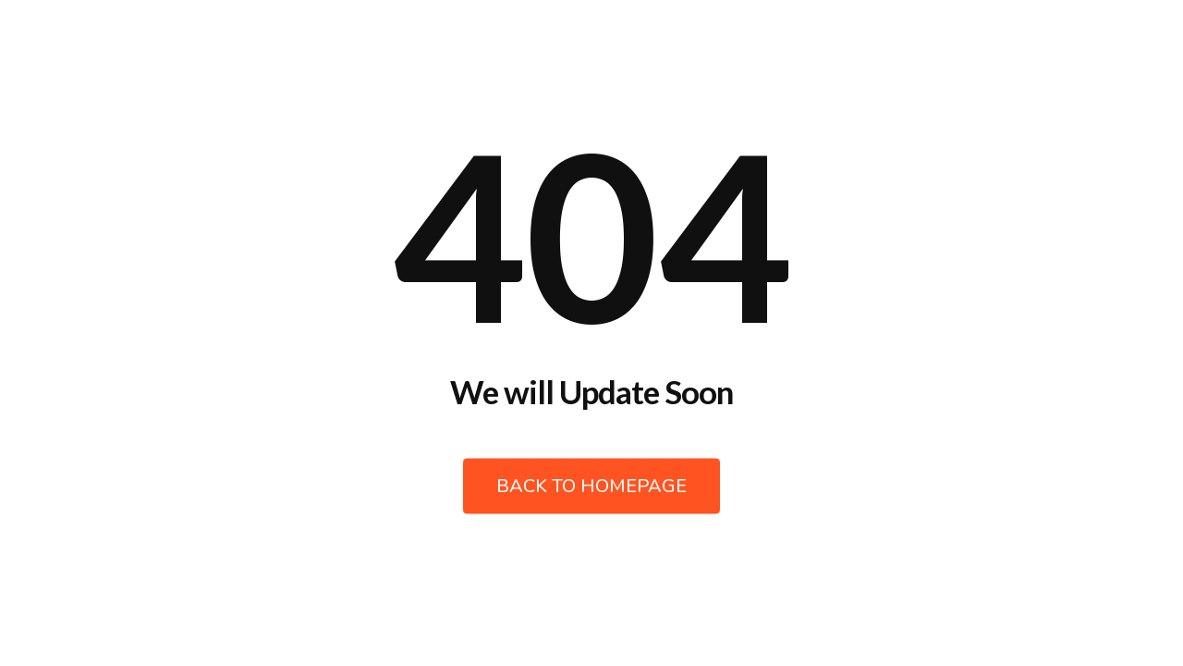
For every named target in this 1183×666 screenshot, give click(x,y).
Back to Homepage (591, 486)
